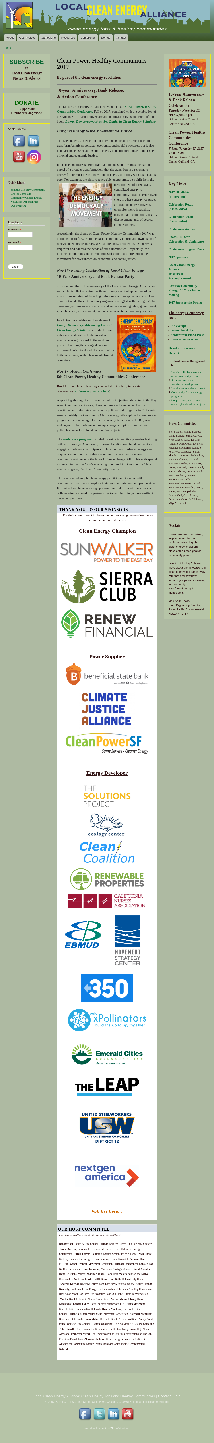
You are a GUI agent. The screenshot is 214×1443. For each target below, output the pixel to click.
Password (14, 242)
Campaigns (48, 37)
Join (177, 1396)
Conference (87, 37)
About (10, 37)
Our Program (18, 205)
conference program (77, 439)
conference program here (91, 391)
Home (7, 47)
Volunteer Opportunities (24, 201)
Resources (68, 37)
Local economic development (188, 388)
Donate (105, 37)
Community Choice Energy (26, 197)
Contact (121, 37)
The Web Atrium (120, 1428)
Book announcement (185, 339)
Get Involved (27, 37)
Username (14, 229)
